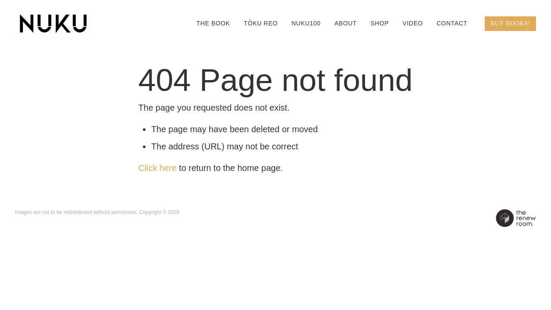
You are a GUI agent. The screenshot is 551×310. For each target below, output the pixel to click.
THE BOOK (213, 23)
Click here (157, 168)
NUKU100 (306, 23)
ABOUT (345, 23)
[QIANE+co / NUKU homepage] (67, 24)
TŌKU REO (261, 23)
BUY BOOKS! (510, 23)
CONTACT (451, 23)
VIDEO (412, 23)
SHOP (380, 23)
